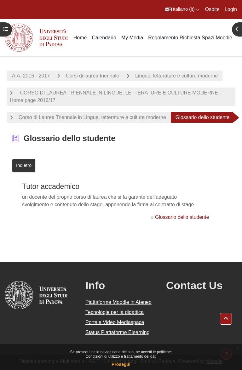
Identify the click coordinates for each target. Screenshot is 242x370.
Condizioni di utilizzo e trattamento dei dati (121, 356)
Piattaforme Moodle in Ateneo (118, 302)
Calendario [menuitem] (104, 37)
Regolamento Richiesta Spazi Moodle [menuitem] (190, 37)
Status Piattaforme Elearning (117, 332)
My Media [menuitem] (132, 37)
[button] (182, 9)
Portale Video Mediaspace (114, 322)
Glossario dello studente (182, 217)
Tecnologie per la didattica (114, 312)
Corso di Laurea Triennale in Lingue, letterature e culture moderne (92, 117)
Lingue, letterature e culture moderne (176, 75)
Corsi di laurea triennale (92, 75)
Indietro (24, 165)
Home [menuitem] (80, 37)
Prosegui (121, 364)
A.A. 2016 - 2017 (31, 75)
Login (231, 9)
